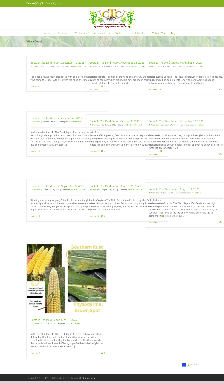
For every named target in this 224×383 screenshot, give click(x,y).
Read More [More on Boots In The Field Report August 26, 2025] (94, 216)
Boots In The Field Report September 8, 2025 (57, 186)
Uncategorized (75, 122)
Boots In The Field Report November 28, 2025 (117, 62)
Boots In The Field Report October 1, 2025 (115, 121)
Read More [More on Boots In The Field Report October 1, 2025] (94, 151)
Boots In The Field (78, 66)
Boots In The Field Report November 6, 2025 (175, 62)
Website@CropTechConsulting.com (43, 3)
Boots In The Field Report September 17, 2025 (176, 121)
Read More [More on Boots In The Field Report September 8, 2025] (34, 216)
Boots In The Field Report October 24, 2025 (56, 118)
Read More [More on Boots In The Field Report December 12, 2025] (34, 86)
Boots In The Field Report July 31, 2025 (53, 320)
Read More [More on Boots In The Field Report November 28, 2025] (94, 89)
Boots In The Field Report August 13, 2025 (174, 189)
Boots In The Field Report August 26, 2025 (115, 186)
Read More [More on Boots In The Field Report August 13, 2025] (153, 222)
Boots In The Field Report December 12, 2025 (57, 62)
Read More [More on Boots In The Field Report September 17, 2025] (153, 154)
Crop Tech (37, 66)
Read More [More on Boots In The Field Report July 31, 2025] (34, 353)
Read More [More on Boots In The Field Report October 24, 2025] (34, 151)
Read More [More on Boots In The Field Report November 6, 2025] (153, 89)
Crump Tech (89, 377)
